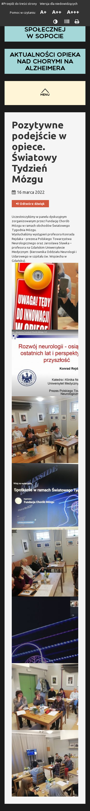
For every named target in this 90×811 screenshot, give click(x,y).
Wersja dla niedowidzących (59, 3)
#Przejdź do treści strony (19, 3)
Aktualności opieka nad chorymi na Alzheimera (45, 61)
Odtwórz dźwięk (30, 204)
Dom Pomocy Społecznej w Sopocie (45, 29)
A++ (56, 12)
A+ (43, 12)
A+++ (73, 12)
